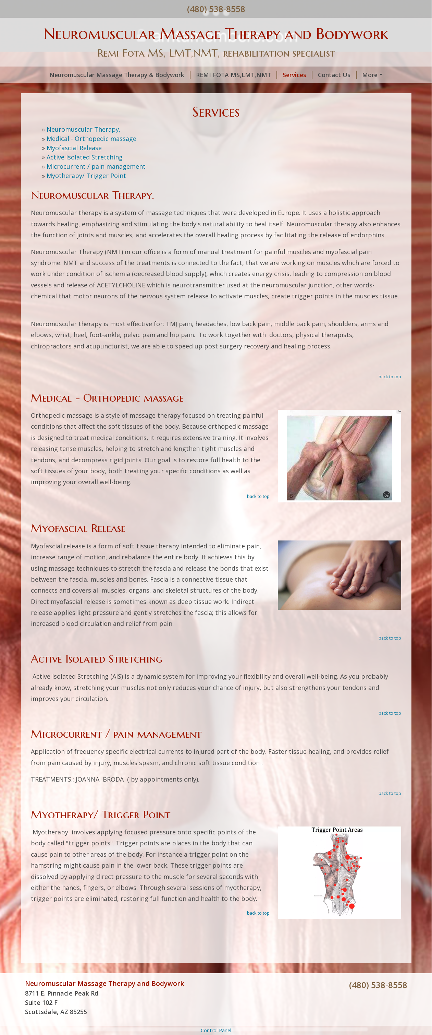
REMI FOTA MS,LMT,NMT (236, 75)
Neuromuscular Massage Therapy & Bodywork (119, 75)
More (370, 75)
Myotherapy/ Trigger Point (86, 175)
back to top (390, 376)
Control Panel (216, 1030)
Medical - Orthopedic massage (91, 138)
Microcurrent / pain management (96, 166)
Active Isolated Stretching (85, 157)
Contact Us (337, 75)
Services (297, 75)
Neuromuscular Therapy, (84, 129)
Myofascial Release (74, 148)
